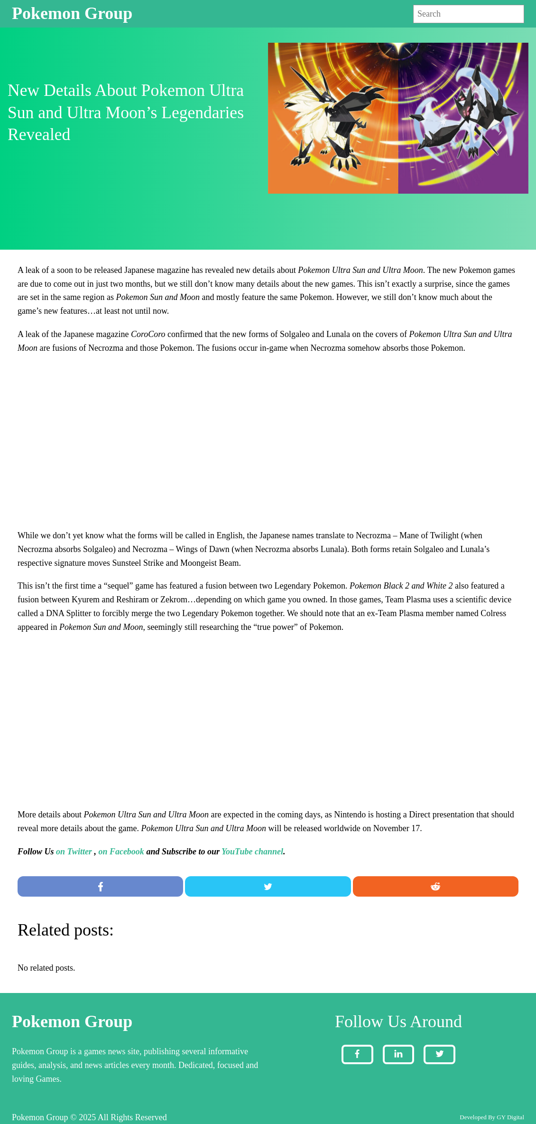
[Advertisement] (268, 434)
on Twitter (74, 851)
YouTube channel (252, 851)
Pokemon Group (72, 13)
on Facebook (121, 851)
